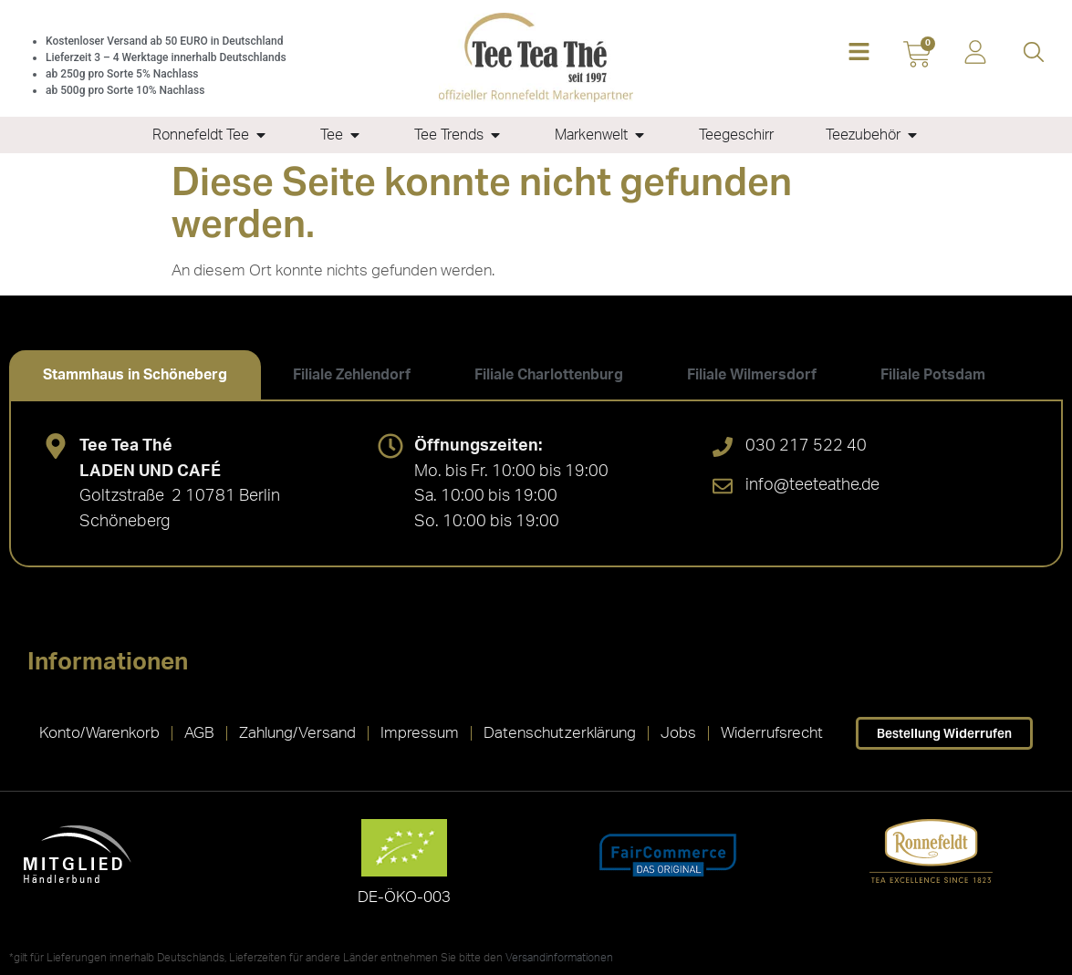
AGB (199, 733)
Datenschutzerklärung (560, 733)
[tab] (135, 374)
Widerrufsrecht (772, 733)
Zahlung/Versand (297, 733)
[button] (858, 53)
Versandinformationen (559, 957)
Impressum (419, 733)
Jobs (678, 733)
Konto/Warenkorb (99, 733)
